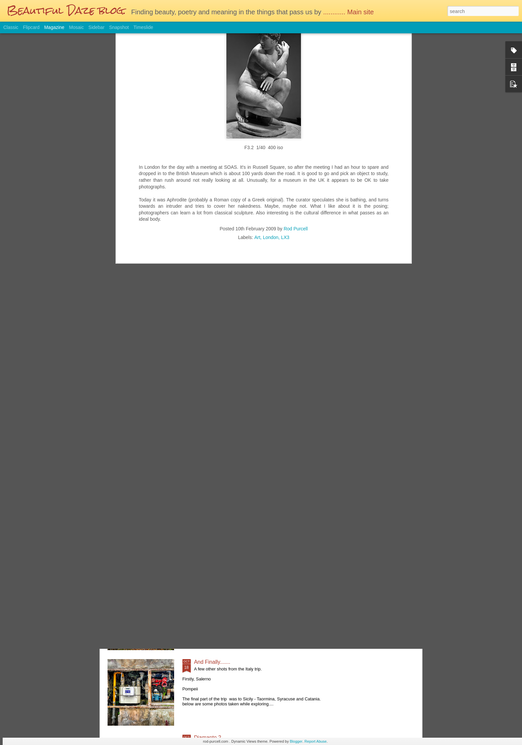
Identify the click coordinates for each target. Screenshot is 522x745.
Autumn (203, 586)
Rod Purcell (296, 80)
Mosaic (76, 27)
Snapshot (119, 27)
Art (257, 88)
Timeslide (143, 27)
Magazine (54, 27)
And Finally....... (212, 662)
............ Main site (349, 12)
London (271, 88)
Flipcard (31, 27)
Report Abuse (316, 741)
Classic (10, 27)
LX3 (285, 88)
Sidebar (97, 27)
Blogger (296, 741)
